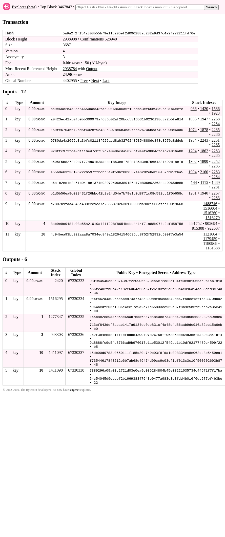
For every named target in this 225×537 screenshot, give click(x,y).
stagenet (74, 387)
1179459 (210, 239)
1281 (193, 193)
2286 (216, 134)
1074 (193, 129)
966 (194, 108)
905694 (211, 223)
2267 (216, 193)
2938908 (70, 39)
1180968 (210, 243)
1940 (204, 193)
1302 (193, 161)
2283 (216, 150)
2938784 (70, 69)
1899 (204, 161)
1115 (204, 182)
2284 (216, 123)
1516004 (210, 208)
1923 (216, 113)
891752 (196, 223)
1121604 (210, 234)
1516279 (213, 218)
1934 (193, 140)
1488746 (210, 203)
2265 (216, 145)
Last (106, 80)
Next (95, 80)
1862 (204, 150)
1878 (204, 129)
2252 (216, 161)
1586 (216, 108)
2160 (204, 172)
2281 (216, 187)
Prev (84, 80)
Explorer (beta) (24, 7)
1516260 (210, 213)
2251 (216, 140)
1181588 (213, 248)
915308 (198, 228)
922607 (214, 228)
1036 (193, 119)
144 (194, 182)
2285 (216, 129)
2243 (204, 140)
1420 (204, 108)
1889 (216, 182)
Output (91, 69)
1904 (193, 172)
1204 (193, 150)
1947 (204, 119)
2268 (216, 119)
